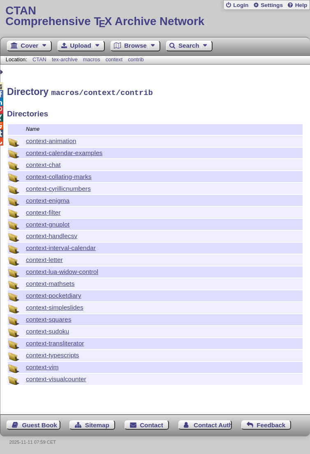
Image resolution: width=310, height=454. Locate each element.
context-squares (48, 318)
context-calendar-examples (64, 151)
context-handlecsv (51, 234)
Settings (272, 5)
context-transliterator (55, 341)
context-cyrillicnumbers (58, 187)
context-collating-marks (59, 175)
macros (91, 59)
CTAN (39, 59)
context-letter (44, 258)
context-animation (51, 139)
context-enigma (47, 199)
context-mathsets (50, 282)
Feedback (271, 423)
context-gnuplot (47, 223)
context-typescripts (52, 353)
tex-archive (65, 59)
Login (240, 5)
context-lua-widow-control (62, 270)
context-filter (43, 211)
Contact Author (213, 423)
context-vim (42, 365)
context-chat (43, 163)
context (114, 59)
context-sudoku (47, 330)
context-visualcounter (56, 377)
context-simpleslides (54, 306)
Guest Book (39, 423)
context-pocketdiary (53, 294)
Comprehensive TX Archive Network (154, 16)
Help (301, 5)
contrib (135, 59)
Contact (151, 423)
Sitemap (97, 423)
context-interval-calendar (61, 246)
